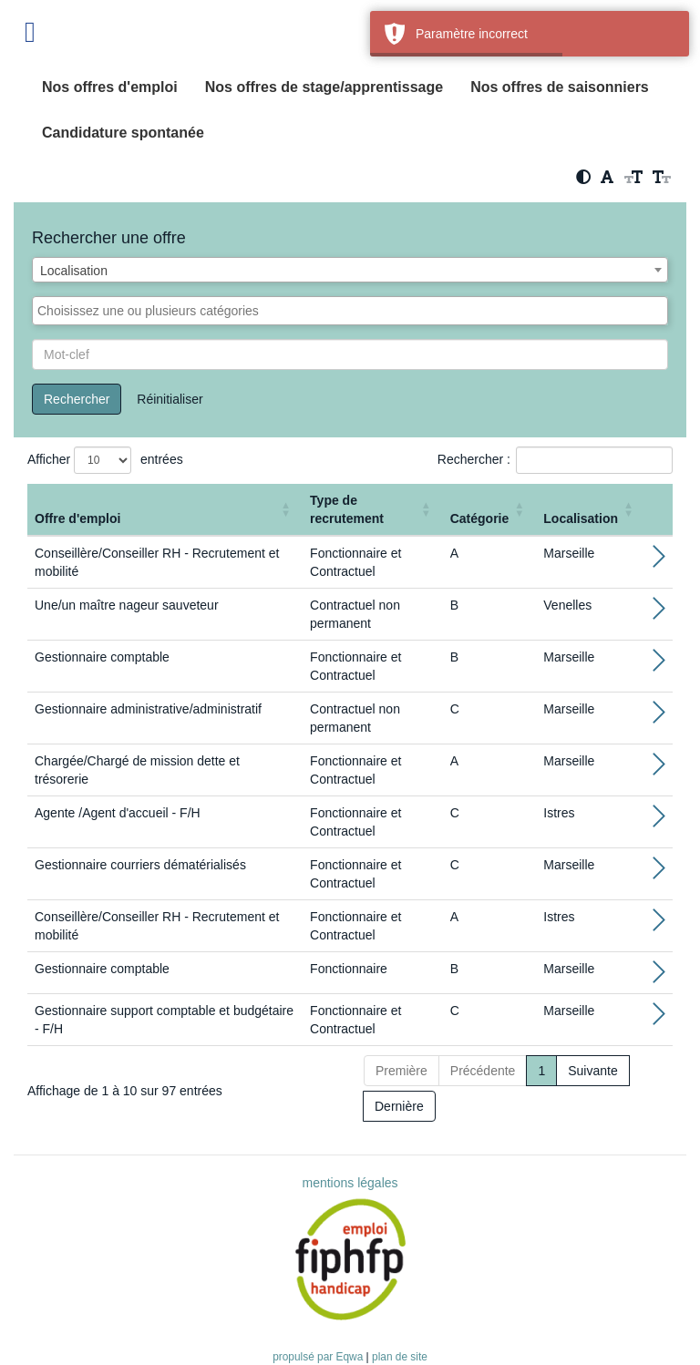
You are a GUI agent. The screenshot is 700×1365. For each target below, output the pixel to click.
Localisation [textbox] (74, 270)
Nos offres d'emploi (110, 87)
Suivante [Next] (592, 1070)
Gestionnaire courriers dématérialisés (140, 864)
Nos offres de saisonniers (559, 87)
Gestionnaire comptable (102, 657)
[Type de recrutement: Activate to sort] (373, 510)
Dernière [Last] (399, 1106)
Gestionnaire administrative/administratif (148, 709)
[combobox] (350, 269)
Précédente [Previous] (483, 1070)
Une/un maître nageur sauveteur (127, 605)
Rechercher (76, 399)
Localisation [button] (580, 518)
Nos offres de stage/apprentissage (324, 87)
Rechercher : (474, 459)
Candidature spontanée (123, 132)
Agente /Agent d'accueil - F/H (118, 813)
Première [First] (401, 1070)
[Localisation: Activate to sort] (590, 510)
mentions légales (349, 1182)
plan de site (399, 1356)
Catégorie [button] (480, 518)
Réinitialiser (169, 399)
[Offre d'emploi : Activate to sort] (165, 510)
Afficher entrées (105, 460)
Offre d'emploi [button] (77, 518)
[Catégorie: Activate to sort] (490, 510)
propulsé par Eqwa (319, 1356)
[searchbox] (350, 311)
